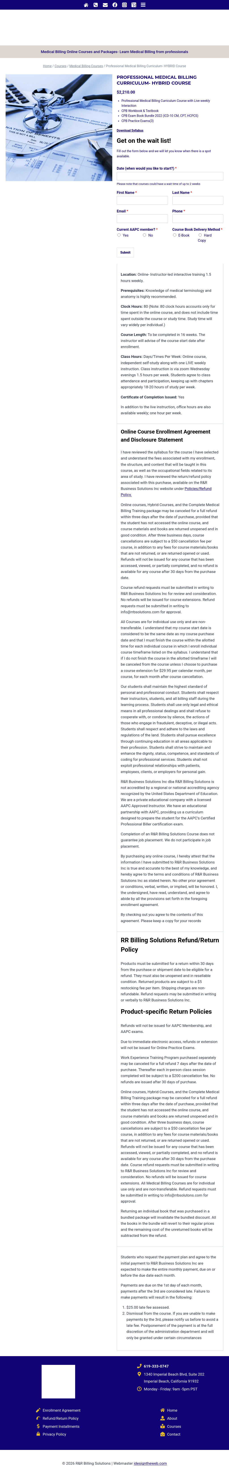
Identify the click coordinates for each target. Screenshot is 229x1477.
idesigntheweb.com (150, 1463)
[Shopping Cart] (133, 4)
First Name (127, 192)
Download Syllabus (130, 130)
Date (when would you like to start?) (147, 168)
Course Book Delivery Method (197, 229)
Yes (126, 235)
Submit (125, 252)
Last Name (182, 192)
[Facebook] (115, 5)
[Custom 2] (105, 5)
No (150, 235)
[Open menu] (143, 4)
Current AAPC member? (137, 229)
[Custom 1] (86, 5)
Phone (178, 211)
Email (122, 211)
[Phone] (96, 5)
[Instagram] (124, 5)
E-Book (184, 235)
